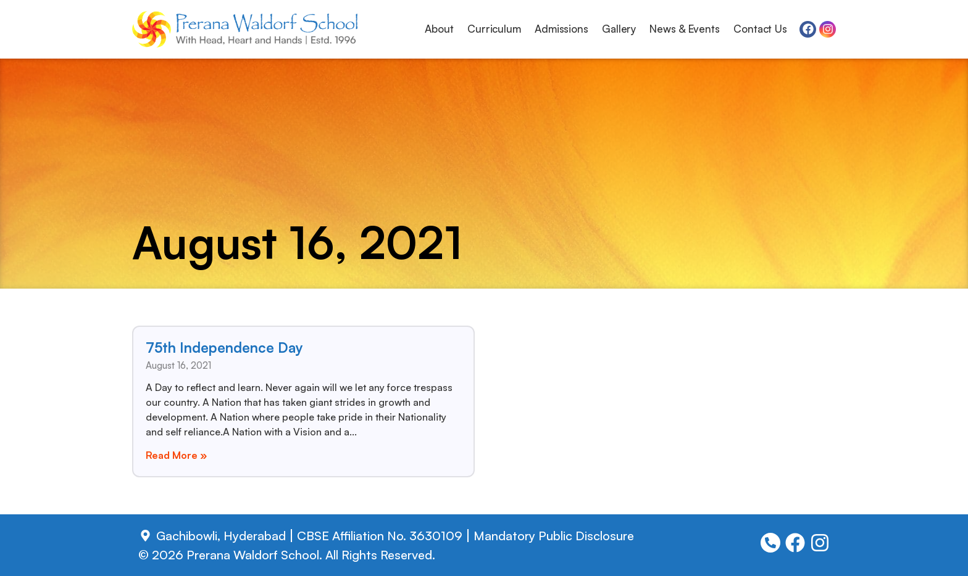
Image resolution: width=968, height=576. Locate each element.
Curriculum (494, 28)
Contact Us (760, 28)
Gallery (619, 28)
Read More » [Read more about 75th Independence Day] (176, 455)
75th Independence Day (224, 347)
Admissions (561, 28)
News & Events (684, 28)
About (439, 28)
